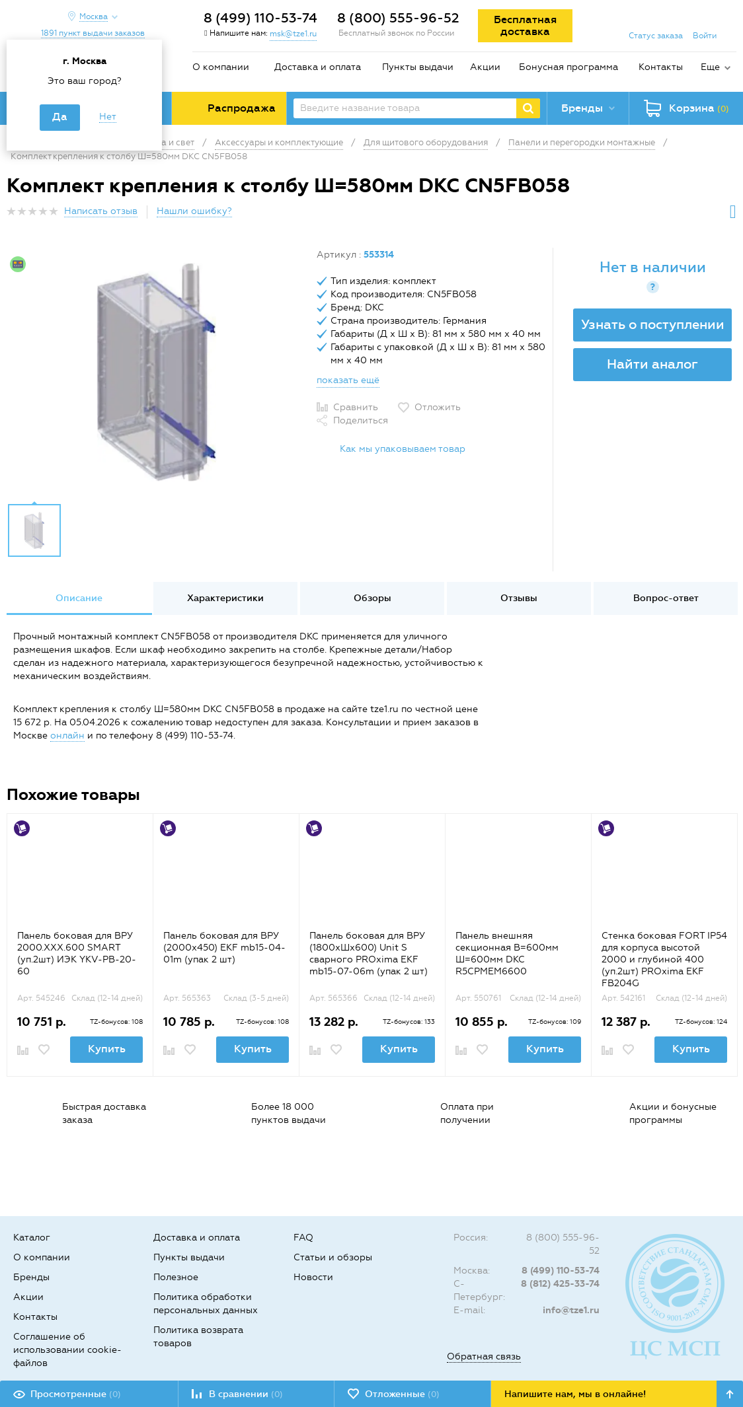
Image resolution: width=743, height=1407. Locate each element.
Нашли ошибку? (194, 211)
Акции (485, 67)
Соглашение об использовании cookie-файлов (67, 1350)
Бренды (31, 1277)
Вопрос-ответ (666, 598)
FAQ (303, 1237)
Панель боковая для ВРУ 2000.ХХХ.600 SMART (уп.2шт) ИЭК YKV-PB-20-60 (76, 953)
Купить (107, 1048)
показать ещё (348, 380)
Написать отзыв (100, 211)
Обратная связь (484, 1356)
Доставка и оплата (317, 67)
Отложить (437, 407)
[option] (156, 371)
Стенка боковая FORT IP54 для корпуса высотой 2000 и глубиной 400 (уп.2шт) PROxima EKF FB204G (664, 959)
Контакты (661, 67)
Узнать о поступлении (652, 324)
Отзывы (518, 598)
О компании (220, 67)
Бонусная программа (568, 67)
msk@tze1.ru (293, 33)
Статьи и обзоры (332, 1257)
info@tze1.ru (571, 1310)
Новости (313, 1277)
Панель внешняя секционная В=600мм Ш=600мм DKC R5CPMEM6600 (507, 953)
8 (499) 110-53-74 (260, 18)
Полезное (175, 1277)
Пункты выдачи (417, 67)
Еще (710, 67)
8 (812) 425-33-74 (560, 1283)
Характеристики (225, 598)
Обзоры (372, 598)
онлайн (67, 735)
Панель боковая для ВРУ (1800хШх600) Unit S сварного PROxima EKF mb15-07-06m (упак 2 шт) (368, 953)
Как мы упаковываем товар (402, 448)
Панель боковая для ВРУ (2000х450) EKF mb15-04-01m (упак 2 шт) (224, 947)
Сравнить (355, 407)
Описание (79, 598)
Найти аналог (652, 364)
